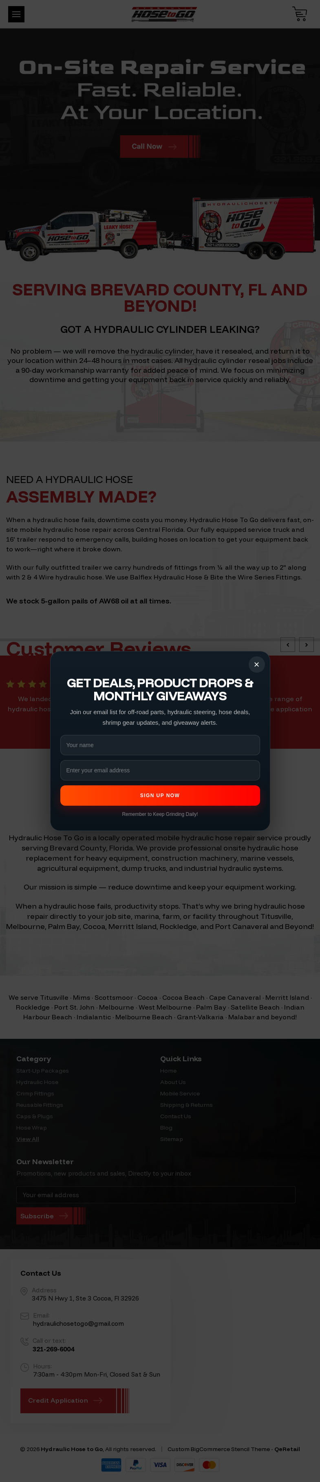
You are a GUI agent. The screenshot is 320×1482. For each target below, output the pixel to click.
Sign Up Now (160, 795)
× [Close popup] (256, 664)
